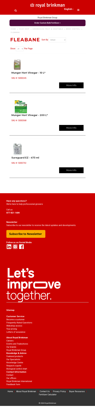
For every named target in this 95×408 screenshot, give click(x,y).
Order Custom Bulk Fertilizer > (47, 23)
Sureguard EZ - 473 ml (25, 157)
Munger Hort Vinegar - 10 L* (28, 72)
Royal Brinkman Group (47, 17)
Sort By (45, 39)
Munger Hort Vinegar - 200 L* (29, 115)
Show (12, 48)
